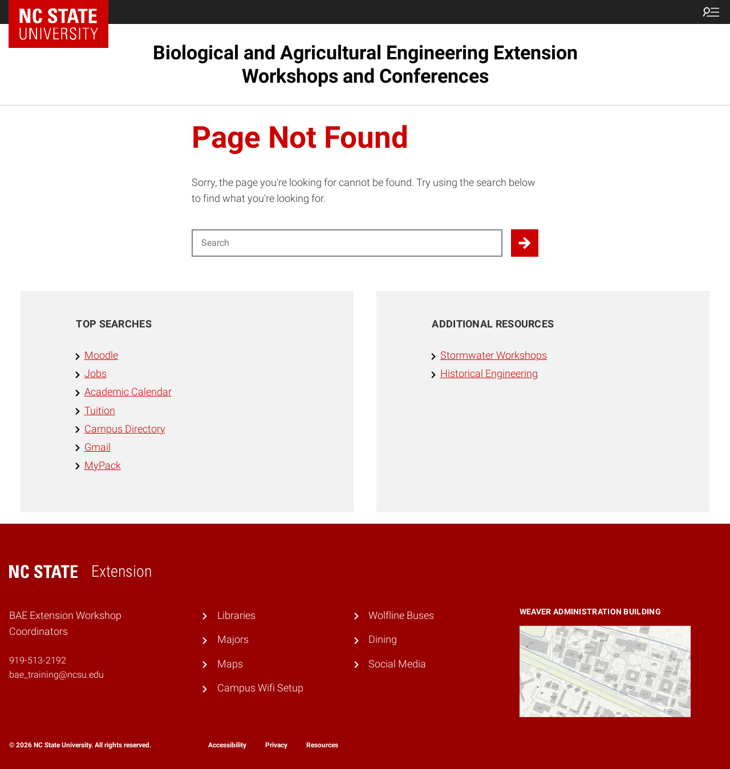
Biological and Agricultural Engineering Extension (365, 64)
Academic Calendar (128, 392)
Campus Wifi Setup (260, 688)
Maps (230, 664)
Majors (233, 639)
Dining (382, 639)
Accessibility (227, 745)
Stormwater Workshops (493, 355)
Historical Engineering (489, 373)
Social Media (397, 664)
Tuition (99, 410)
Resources (322, 745)
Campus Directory (124, 429)
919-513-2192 (37, 660)
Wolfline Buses (401, 615)
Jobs (95, 373)
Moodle (101, 355)
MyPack (102, 465)
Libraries (236, 615)
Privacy (276, 745)
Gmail (97, 447)
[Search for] (347, 243)
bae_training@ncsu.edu (56, 674)
